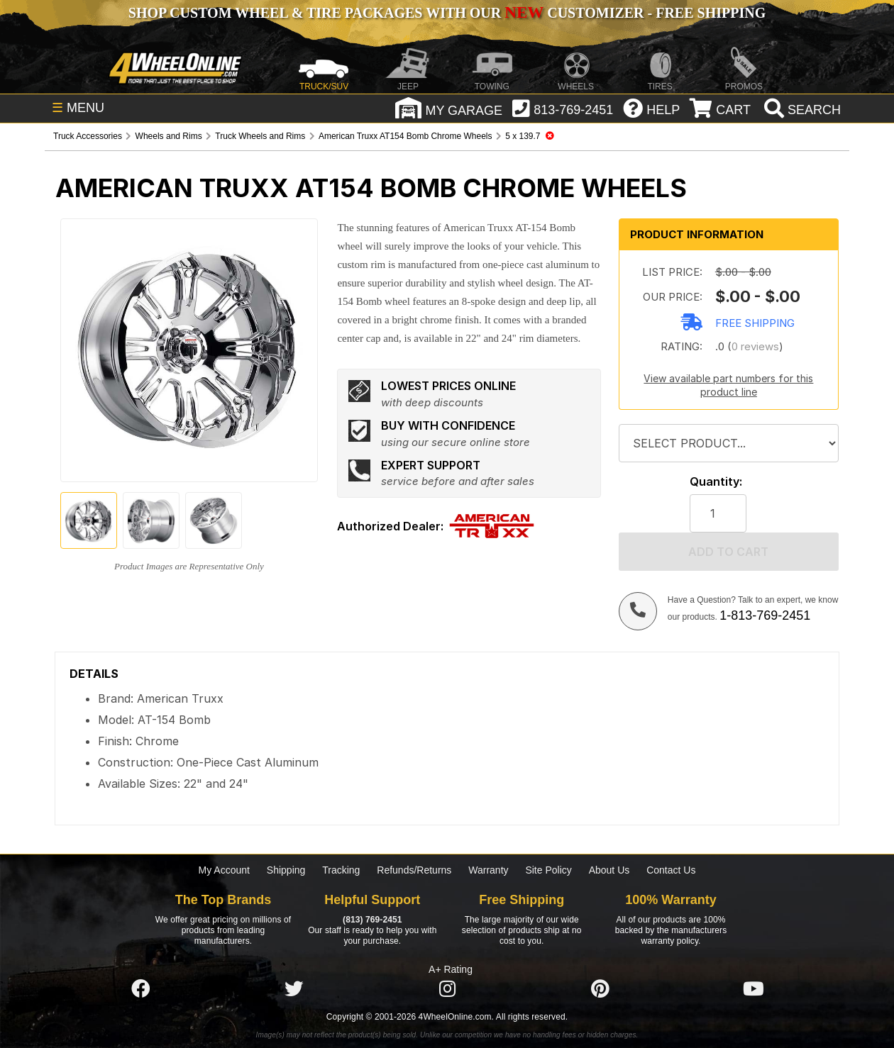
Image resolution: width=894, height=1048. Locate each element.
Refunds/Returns (414, 870)
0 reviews (755, 346)
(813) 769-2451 (372, 920)
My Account (224, 870)
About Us (609, 870)
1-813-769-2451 (764, 615)
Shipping (286, 870)
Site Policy (548, 870)
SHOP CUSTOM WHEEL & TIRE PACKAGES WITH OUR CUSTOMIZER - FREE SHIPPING (447, 13)
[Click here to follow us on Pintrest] (600, 989)
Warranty (488, 870)
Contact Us (670, 870)
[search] (801, 110)
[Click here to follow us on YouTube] (753, 989)
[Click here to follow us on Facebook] (140, 989)
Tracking (341, 870)
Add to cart (728, 552)
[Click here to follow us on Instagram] (447, 989)
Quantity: (716, 481)
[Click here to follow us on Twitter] (294, 989)
